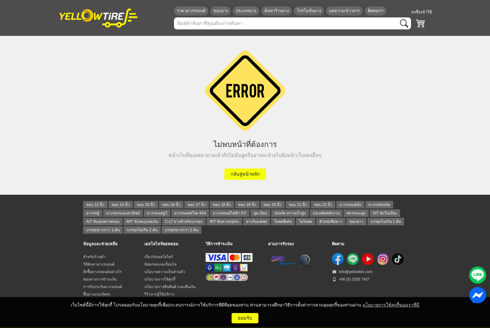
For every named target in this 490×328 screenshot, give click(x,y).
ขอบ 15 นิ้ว (146, 205)
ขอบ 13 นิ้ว (95, 205)
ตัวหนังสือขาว (330, 221)
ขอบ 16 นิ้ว (171, 205)
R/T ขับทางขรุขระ (224, 221)
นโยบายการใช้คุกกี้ (159, 279)
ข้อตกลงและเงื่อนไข (160, 264)
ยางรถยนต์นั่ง (350, 205)
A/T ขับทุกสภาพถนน (102, 221)
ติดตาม (338, 244)
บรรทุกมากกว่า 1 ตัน (103, 230)
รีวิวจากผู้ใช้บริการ (159, 294)
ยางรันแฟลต (256, 221)
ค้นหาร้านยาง (276, 10)
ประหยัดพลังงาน (326, 213)
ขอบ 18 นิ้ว (222, 205)
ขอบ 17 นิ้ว (197, 205)
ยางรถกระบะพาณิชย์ (123, 213)
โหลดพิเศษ (283, 221)
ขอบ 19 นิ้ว (247, 205)
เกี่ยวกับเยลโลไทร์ (158, 257)
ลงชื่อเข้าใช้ (421, 12)
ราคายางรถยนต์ (191, 10)
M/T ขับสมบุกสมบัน (142, 221)
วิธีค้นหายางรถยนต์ (99, 264)
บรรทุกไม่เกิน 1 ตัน (386, 221)
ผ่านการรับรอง (281, 244)
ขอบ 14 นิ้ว (121, 205)
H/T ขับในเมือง (385, 213)
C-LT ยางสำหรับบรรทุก (184, 221)
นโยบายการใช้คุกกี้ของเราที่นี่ (390, 304)
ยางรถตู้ (92, 213)
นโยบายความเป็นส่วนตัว (164, 272)
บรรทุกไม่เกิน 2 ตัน (142, 230)
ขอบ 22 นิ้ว (323, 205)
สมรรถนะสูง (356, 213)
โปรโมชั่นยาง (309, 10)
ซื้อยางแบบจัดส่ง (96, 294)
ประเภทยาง (246, 10)
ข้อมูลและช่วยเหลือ (100, 244)
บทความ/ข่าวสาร (344, 10)
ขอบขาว (356, 221)
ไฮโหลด (305, 221)
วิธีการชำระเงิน (219, 244)
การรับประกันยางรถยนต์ (102, 287)
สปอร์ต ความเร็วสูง (289, 213)
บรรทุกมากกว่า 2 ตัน (181, 230)
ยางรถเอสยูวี (157, 213)
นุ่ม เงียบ (260, 213)
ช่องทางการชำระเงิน (100, 279)
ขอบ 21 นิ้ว (298, 205)
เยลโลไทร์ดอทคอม (161, 244)
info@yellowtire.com (352, 272)
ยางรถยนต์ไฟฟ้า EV (229, 213)
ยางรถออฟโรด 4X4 (190, 213)
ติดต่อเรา (375, 10)
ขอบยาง (220, 10)
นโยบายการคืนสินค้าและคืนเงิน (170, 287)
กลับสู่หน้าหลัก (245, 174)
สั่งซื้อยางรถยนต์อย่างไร (102, 272)
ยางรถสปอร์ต (379, 205)
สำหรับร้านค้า (94, 257)
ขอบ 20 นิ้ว (272, 205)
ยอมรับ (245, 318)
